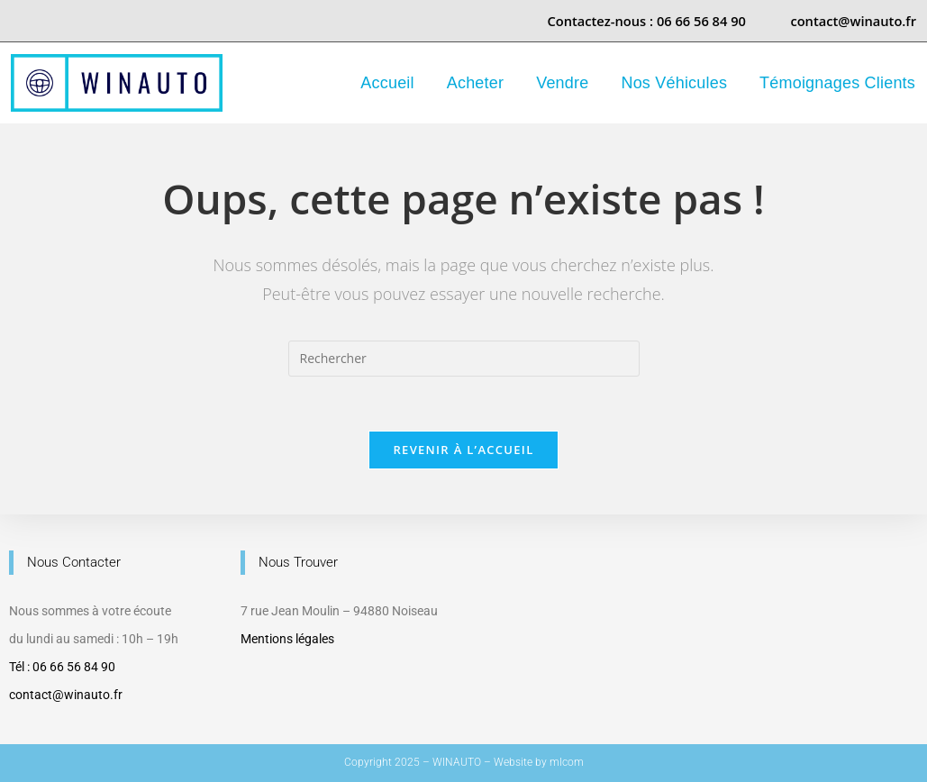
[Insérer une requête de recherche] (464, 359)
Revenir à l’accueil (463, 449)
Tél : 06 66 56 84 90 (62, 666)
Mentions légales (287, 639)
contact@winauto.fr (66, 694)
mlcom (567, 762)
